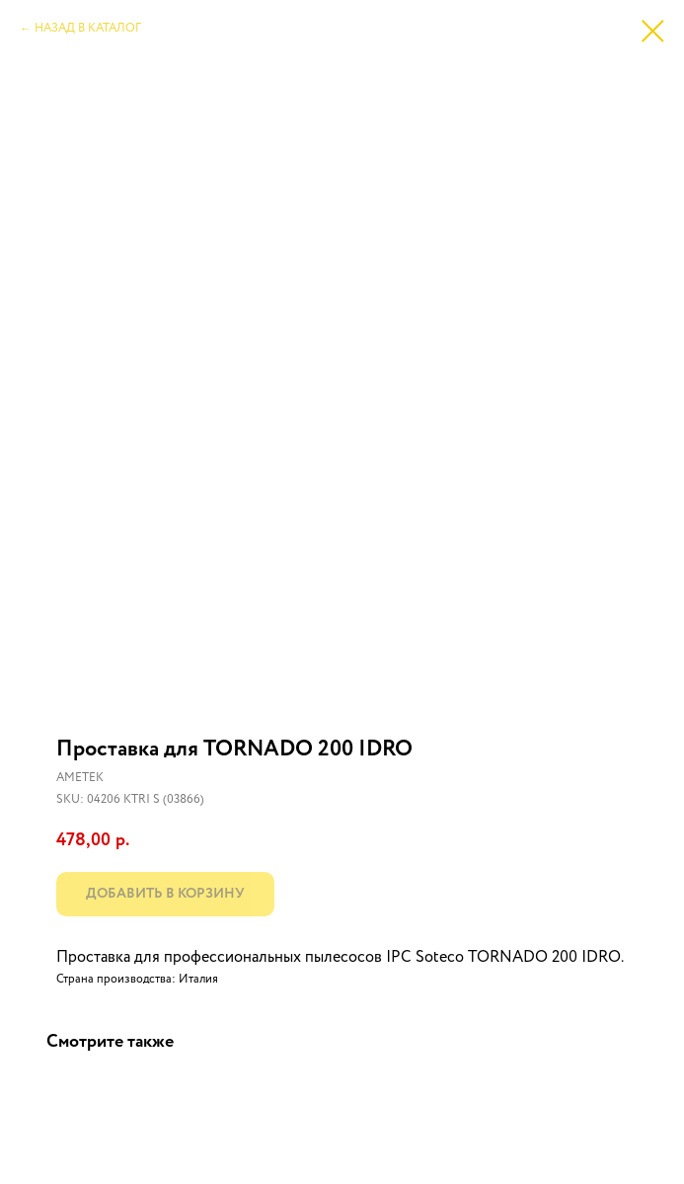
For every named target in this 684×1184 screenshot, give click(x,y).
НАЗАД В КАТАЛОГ (88, 29)
